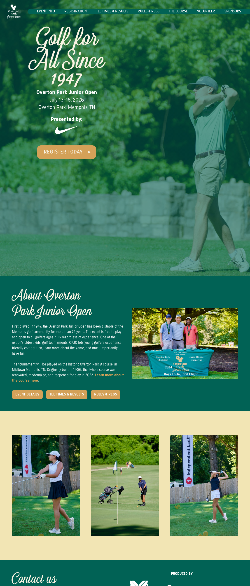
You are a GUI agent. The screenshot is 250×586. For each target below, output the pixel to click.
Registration (75, 11)
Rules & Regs (148, 11)
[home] (14, 12)
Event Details (27, 394)
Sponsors (232, 11)
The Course (178, 11)
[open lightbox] (125, 485)
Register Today (63, 152)
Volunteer (206, 11)
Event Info (46, 11)
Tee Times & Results (112, 11)
